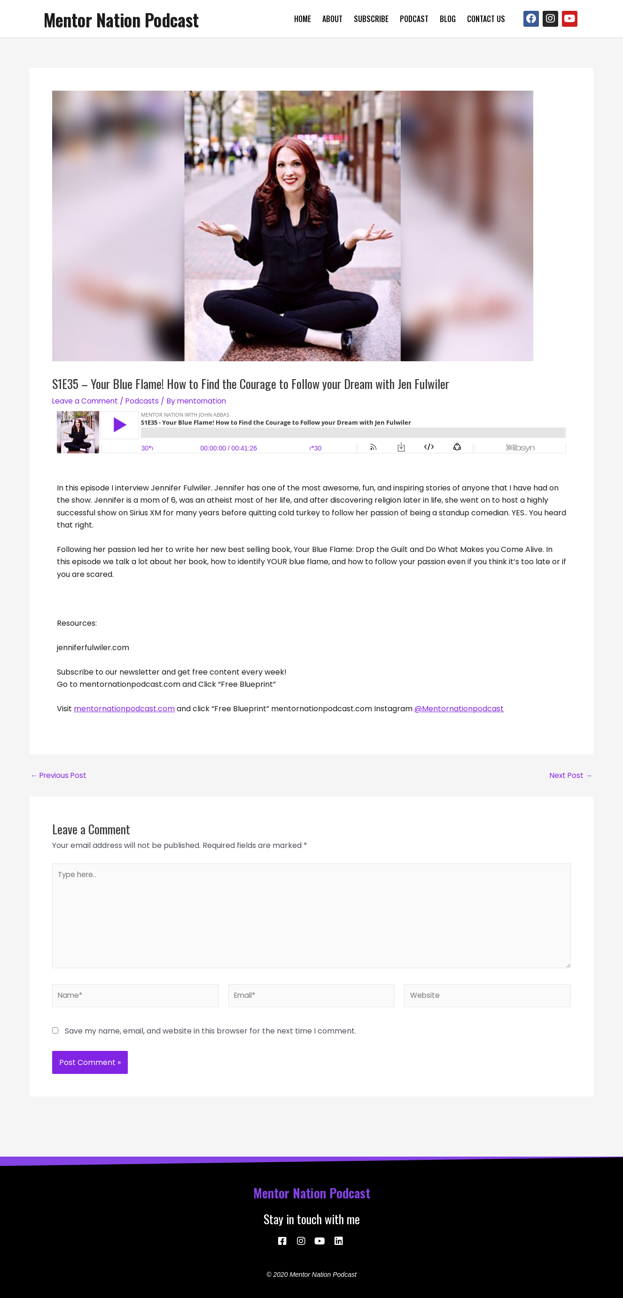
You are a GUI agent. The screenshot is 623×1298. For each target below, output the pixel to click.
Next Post (570, 775)
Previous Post (60, 775)
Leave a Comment (86, 401)
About (332, 18)
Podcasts (145, 401)
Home (302, 18)
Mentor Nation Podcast (130, 19)
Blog (448, 18)
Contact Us (486, 18)
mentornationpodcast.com (124, 708)
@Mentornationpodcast (459, 708)
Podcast (414, 18)
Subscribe (371, 18)
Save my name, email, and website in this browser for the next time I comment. (210, 1039)
